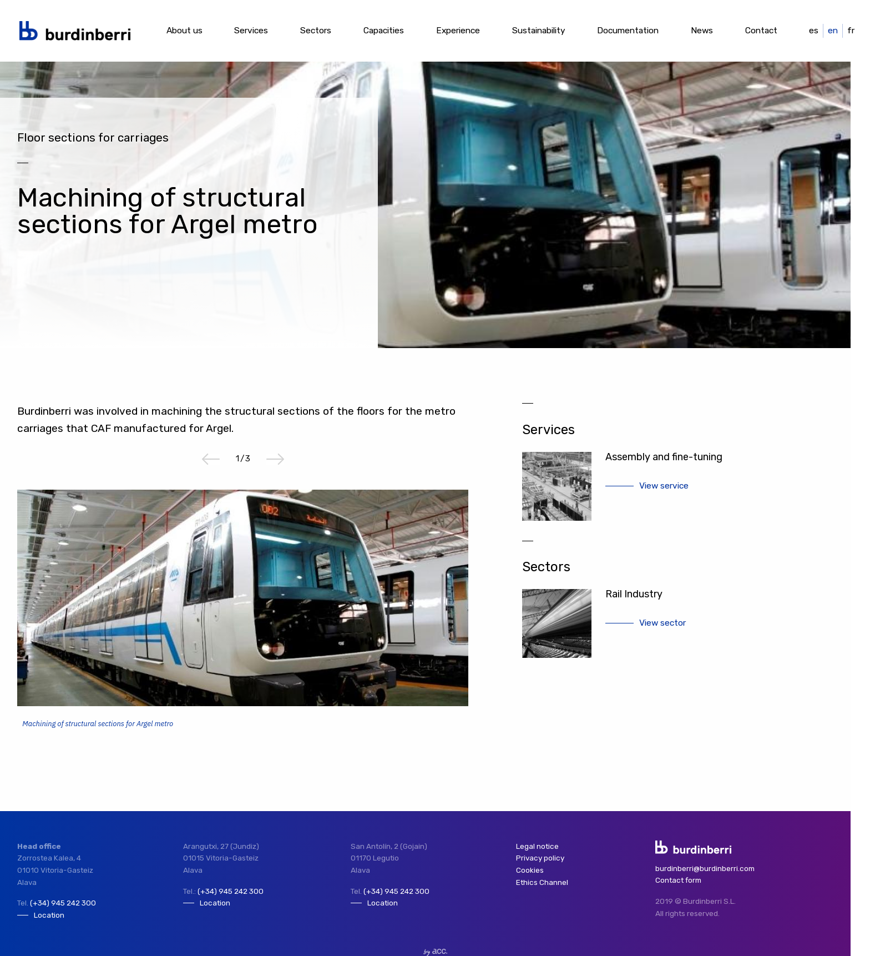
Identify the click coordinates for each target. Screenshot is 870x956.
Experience (458, 30)
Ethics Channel (542, 882)
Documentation (628, 30)
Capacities (383, 30)
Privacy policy (540, 857)
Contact (761, 30)
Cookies (530, 870)
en (833, 30)
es (813, 30)
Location (49, 914)
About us (184, 30)
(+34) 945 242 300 (63, 902)
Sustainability (538, 30)
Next (275, 459)
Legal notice (537, 846)
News (702, 30)
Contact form (678, 880)
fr (850, 30)
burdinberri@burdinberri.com (705, 868)
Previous (211, 459)
